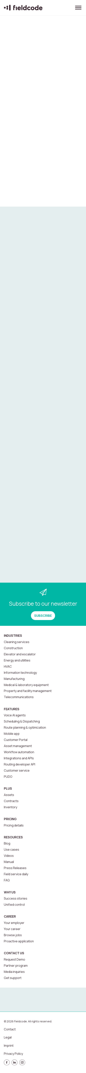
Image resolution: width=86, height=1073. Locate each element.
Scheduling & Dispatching (22, 721)
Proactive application (19, 941)
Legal (8, 1037)
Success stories (15, 898)
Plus (8, 788)
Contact (10, 1029)
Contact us (14, 953)
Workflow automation (19, 752)
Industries (13, 635)
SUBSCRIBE (43, 616)
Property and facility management (28, 691)
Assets (9, 795)
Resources (13, 837)
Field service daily (16, 874)
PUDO (8, 776)
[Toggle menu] (78, 8)
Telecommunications (19, 697)
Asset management (18, 746)
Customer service (17, 770)
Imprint (9, 1045)
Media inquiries (14, 972)
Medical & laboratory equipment (26, 685)
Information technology (20, 673)
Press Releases (15, 868)
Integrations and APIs (19, 758)
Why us (10, 892)
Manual (9, 862)
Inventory (10, 807)
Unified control (14, 904)
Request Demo (14, 959)
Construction (13, 648)
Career (10, 916)
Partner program (16, 965)
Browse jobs (13, 935)
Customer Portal (15, 740)
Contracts (11, 801)
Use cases (11, 849)
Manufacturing (14, 679)
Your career (12, 929)
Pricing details (14, 825)
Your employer (14, 923)
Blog (7, 843)
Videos (9, 856)
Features (11, 709)
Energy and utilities (17, 660)
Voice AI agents (15, 715)
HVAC (8, 666)
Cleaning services (16, 642)
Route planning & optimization (25, 727)
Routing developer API (19, 764)
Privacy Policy (13, 1054)
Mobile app (12, 734)
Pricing (10, 819)
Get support (12, 978)
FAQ (7, 880)
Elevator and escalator (20, 654)
